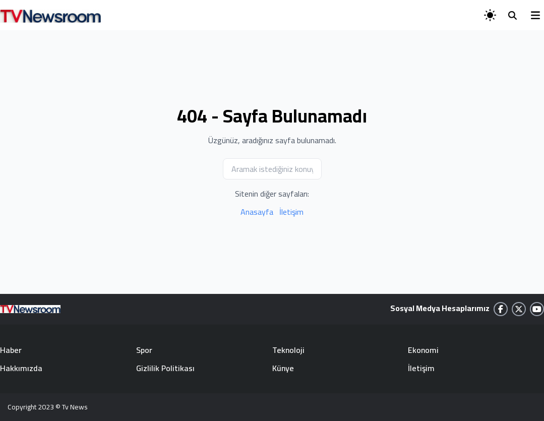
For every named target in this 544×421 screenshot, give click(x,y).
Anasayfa (256, 211)
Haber (11, 350)
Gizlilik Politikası (165, 368)
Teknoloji (288, 350)
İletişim (291, 211)
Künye (283, 368)
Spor (144, 350)
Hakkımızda (21, 368)
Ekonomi (423, 350)
